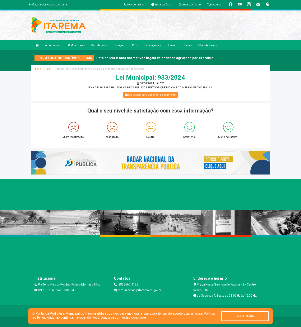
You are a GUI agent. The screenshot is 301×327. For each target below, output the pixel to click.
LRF (134, 45)
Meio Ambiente (207, 45)
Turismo (172, 45)
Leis (48, 68)
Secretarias (99, 45)
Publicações (152, 45)
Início (37, 68)
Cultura (188, 45)
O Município (76, 45)
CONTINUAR (245, 316)
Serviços (119, 45)
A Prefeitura (53, 45)
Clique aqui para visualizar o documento (150, 94)
